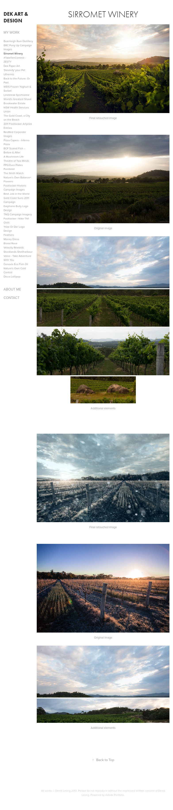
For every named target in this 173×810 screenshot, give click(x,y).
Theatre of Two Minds (16, 161)
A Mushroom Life (14, 156)
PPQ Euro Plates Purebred (13, 167)
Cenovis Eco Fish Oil (16, 264)
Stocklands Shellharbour (18, 252)
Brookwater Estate (14, 103)
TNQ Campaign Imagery (18, 214)
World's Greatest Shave (17, 99)
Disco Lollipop (12, 276)
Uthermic (9, 74)
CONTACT (11, 297)
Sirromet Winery (13, 53)
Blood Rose (10, 243)
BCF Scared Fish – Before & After (14, 150)
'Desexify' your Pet (14, 70)
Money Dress (11, 239)
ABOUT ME (12, 289)
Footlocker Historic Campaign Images (15, 187)
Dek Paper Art (12, 66)
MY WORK (12, 32)
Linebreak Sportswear (16, 95)
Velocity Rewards (14, 247)
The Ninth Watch (14, 173)
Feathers (9, 235)
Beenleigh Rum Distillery (18, 41)
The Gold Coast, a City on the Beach (17, 117)
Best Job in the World (16, 194)
